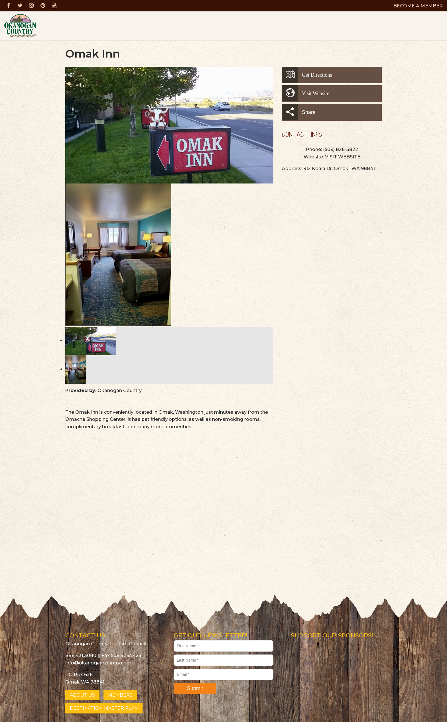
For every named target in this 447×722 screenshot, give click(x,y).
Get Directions (307, 75)
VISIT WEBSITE (342, 157)
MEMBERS (120, 695)
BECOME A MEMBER (418, 6)
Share (299, 112)
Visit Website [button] (305, 93)
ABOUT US (82, 695)
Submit (195, 688)
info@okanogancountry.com (98, 663)
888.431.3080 (80, 655)
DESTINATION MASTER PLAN (104, 708)
